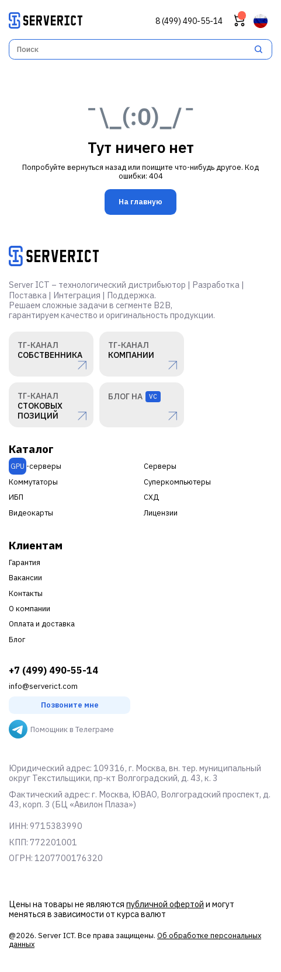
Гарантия (24, 562)
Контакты (26, 593)
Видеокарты (31, 513)
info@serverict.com (43, 686)
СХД (151, 497)
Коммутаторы (33, 482)
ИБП (16, 497)
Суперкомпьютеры (177, 482)
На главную (140, 202)
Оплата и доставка (42, 624)
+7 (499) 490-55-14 (53, 670)
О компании (29, 609)
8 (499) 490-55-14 (189, 21)
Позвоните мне (70, 705)
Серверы (160, 466)
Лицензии (161, 513)
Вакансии (25, 578)
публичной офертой (165, 904)
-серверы (35, 466)
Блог (17, 639)
